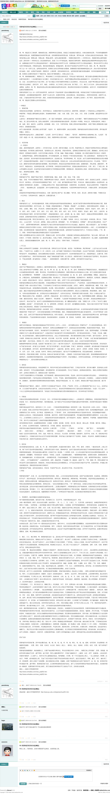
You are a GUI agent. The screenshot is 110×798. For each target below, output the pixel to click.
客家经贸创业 (22, 19)
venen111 (4, 742)
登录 (54, 776)
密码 (74, 8)
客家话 (21, 12)
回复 (22, 681)
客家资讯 (4, 12)
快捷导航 (103, 12)
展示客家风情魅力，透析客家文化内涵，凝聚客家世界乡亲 (41, 1)
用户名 (74, 5)
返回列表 (106, 22)
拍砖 (34, 703)
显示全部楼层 (42, 30)
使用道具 (99, 681)
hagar (3, 720)
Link (27, 770)
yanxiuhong (5, 30)
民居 (48, 12)
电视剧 (64, 16)
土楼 (41, 16)
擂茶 (73, 16)
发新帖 (3, 22)
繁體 (94, 12)
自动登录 (100, 6)
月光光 (60, 16)
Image (25, 770)
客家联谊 (68, 12)
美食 (37, 12)
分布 (56, 16)
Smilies (34, 770)
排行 (88, 12)
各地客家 (60, 12)
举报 (106, 681)
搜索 (28, 16)
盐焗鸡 (77, 16)
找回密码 (107, 6)
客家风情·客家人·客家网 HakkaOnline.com (12, 1)
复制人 (3, 707)
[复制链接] (40, 27)
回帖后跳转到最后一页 (34, 783)
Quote (30, 770)
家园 (75, 12)
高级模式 (88, 770)
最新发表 (82, 12)
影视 (32, 12)
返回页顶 (79, 790)
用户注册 (107, 8)
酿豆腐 (69, 16)
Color (23, 770)
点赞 (28, 703)
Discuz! (9, 790)
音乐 (27, 12)
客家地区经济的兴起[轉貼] (35, 19)
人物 (54, 12)
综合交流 (14, 19)
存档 (69, 790)
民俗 (43, 12)
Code (32, 770)
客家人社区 (13, 12)
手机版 (73, 790)
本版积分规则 (104, 783)
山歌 (44, 16)
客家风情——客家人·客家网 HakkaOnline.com (0, 19)
